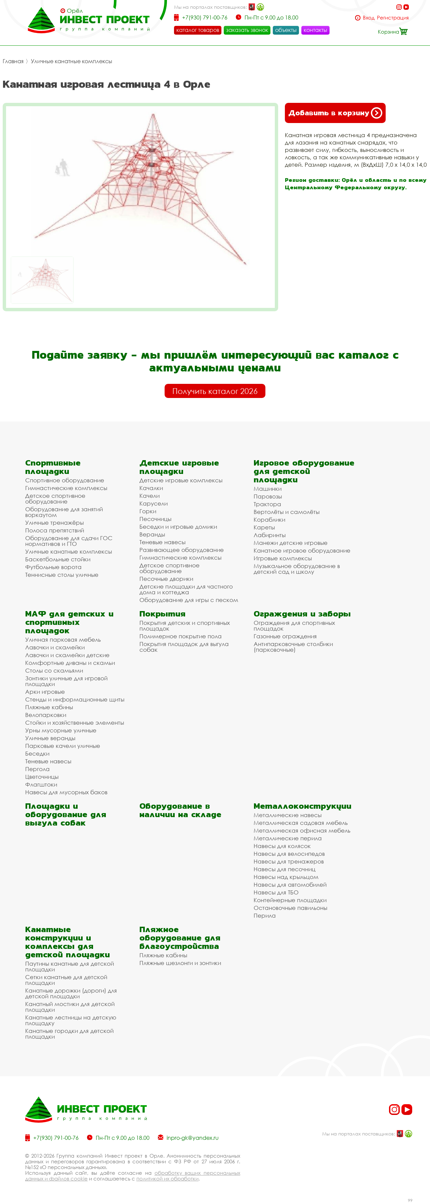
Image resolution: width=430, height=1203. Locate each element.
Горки (147, 511)
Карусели (153, 503)
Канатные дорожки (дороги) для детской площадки (71, 993)
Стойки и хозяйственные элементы (74, 722)
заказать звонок (247, 30)
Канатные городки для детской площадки (69, 1033)
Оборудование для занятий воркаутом (64, 512)
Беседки (37, 753)
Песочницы (155, 519)
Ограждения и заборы (302, 613)
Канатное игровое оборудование (302, 550)
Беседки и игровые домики (178, 526)
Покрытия (162, 613)
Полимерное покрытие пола (180, 636)
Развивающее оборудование (181, 550)
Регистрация (393, 18)
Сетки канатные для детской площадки (66, 980)
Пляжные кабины (49, 707)
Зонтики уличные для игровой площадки (66, 681)
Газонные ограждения (285, 636)
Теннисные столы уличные (61, 574)
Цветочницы (41, 776)
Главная (13, 61)
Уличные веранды (50, 738)
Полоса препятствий (54, 530)
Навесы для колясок (282, 846)
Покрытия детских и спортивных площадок (184, 625)
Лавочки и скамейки (55, 647)
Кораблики (269, 519)
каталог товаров (197, 30)
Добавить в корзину (335, 113)
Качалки (151, 488)
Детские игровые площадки (179, 466)
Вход (369, 18)
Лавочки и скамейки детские (67, 655)
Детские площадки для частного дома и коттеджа (186, 589)
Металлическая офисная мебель (302, 830)
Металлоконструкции (302, 806)
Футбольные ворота (53, 567)
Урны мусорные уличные (60, 730)
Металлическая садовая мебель (301, 823)
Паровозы (268, 496)
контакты (315, 30)
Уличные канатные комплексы (71, 61)
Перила (265, 915)
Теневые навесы (162, 542)
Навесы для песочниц (284, 869)
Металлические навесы (287, 815)
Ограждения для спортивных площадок (294, 625)
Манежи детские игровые (291, 543)
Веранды (152, 534)
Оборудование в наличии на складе (180, 810)
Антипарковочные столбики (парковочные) (293, 646)
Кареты (264, 527)
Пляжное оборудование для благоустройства (179, 937)
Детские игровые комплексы (180, 480)
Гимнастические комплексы (66, 488)
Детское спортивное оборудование (55, 498)
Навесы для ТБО (276, 892)
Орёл (75, 10)
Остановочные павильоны (290, 908)
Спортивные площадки (53, 466)
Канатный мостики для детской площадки (70, 1006)
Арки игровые (45, 691)
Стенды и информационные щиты (74, 699)
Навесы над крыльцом (286, 877)
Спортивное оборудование (64, 480)
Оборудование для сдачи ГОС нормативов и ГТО (69, 541)
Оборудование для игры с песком (188, 600)
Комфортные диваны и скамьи (70, 663)
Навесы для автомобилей (290, 884)
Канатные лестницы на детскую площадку (70, 1020)
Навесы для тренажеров (289, 861)
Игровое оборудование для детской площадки (304, 471)
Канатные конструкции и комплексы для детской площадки (67, 942)
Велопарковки (45, 715)
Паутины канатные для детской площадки (69, 966)
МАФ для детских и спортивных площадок (69, 622)
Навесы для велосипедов (289, 853)
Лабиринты (270, 535)
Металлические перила (288, 838)
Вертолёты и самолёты (286, 512)
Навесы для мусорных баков (66, 792)
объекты (286, 30)
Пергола (37, 769)
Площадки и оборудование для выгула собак (65, 814)
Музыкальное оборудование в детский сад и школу (297, 568)
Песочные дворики (166, 579)
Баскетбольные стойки (57, 559)
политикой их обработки (167, 1178)
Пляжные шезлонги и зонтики (180, 963)
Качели (149, 495)
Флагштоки (41, 784)
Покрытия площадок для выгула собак (184, 646)
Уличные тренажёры (54, 522)
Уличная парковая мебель (63, 639)
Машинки (268, 488)
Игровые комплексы (283, 558)
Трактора (267, 504)
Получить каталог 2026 (215, 391)
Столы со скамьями (54, 670)
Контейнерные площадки (290, 900)
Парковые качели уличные (62, 746)
